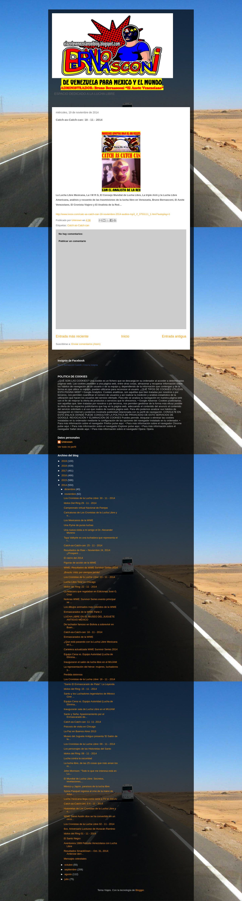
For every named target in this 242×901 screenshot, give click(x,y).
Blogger (139, 890)
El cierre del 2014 (73, 557)
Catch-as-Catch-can (78, 225)
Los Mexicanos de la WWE (78, 520)
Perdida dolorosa (73, 674)
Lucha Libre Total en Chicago (79, 582)
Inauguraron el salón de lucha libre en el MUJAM (90, 662)
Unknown (67, 441)
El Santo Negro (72, 838)
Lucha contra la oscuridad (78, 758)
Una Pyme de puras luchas (78, 525)
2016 (64, 475)
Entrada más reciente (72, 336)
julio (67, 879)
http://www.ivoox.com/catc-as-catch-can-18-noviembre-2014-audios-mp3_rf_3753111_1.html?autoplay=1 (113, 214)
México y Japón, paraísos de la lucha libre (86, 786)
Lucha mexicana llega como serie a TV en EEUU (90, 798)
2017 (64, 470)
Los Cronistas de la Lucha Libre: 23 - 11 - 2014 (89, 577)
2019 (64, 461)
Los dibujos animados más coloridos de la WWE (90, 607)
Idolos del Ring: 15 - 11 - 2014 (80, 688)
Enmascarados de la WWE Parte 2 (83, 611)
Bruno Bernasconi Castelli (70, 365)
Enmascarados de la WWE (78, 636)
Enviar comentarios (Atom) (85, 344)
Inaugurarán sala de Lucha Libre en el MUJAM (89, 709)
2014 (64, 485)
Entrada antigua (174, 336)
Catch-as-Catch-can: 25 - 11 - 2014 (83, 545)
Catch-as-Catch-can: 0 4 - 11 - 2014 (83, 803)
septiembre (70, 869)
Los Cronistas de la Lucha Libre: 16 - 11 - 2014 (89, 679)
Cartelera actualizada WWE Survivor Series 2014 (90, 649)
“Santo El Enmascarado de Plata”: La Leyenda (89, 684)
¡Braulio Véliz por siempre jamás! (82, 572)
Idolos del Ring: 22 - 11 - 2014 (80, 586)
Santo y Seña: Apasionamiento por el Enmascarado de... (84, 716)
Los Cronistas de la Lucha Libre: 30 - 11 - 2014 (89, 498)
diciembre (70, 489)
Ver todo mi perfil (67, 446)
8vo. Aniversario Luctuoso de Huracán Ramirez (89, 828)
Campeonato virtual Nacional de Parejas (86, 507)
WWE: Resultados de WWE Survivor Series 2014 (91, 567)
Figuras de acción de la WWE (80, 562)
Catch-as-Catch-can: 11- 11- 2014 (82, 721)
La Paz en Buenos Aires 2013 (80, 731)
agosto (68, 874)
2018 (64, 465)
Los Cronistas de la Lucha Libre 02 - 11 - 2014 (89, 824)
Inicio (125, 336)
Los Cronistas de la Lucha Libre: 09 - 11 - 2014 (89, 744)
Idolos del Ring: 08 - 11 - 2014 (80, 753)
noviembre (70, 494)
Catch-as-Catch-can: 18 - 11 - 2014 (83, 632)
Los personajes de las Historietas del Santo (87, 748)
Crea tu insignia (90, 365)
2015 (64, 480)
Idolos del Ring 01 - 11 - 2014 (80, 833)
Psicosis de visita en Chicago (79, 726)
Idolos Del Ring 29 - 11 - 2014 (80, 503)
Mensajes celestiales (75, 858)
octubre (68, 864)
